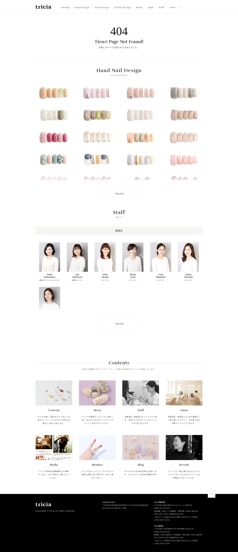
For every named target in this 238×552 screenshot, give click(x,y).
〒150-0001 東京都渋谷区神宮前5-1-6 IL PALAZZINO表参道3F (125, 505)
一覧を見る (119, 194)
